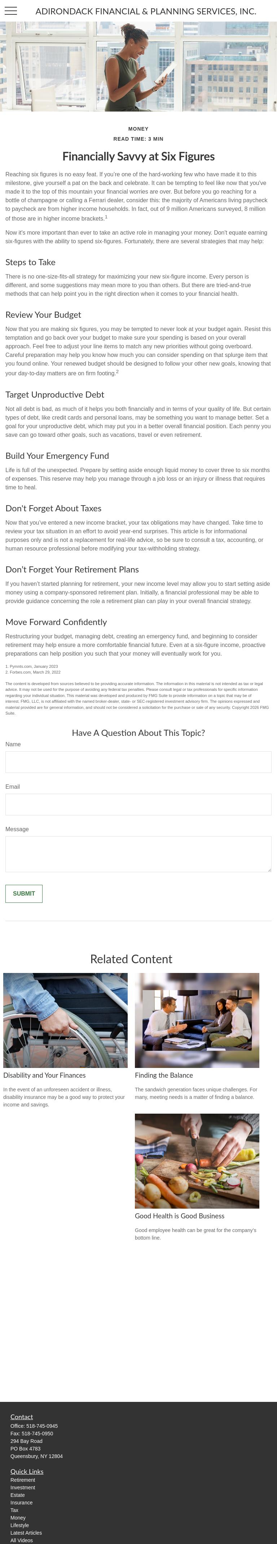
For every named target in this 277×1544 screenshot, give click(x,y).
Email (12, 787)
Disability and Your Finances (44, 1075)
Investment (22, 1487)
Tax (14, 1510)
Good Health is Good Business (179, 1216)
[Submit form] (24, 894)
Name (13, 744)
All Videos (21, 1540)
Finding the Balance (164, 1075)
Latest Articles (26, 1533)
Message (17, 829)
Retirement (22, 1480)
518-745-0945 (42, 1426)
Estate (17, 1495)
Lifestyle (19, 1525)
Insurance (21, 1502)
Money (18, 1518)
